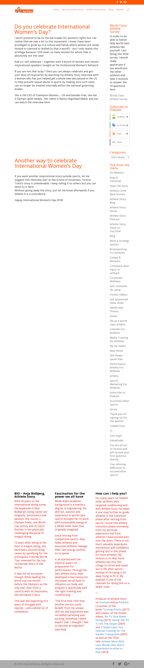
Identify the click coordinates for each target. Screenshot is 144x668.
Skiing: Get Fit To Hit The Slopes (112, 621)
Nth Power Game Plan (116, 357)
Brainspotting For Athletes (118, 250)
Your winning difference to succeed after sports (118, 469)
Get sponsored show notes (119, 301)
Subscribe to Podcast (117, 394)
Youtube (104, 602)
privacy (114, 375)
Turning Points (112, 609)
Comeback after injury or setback (119, 269)
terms (113, 409)
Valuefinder (117, 440)
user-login (116, 435)
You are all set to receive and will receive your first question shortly (119, 452)
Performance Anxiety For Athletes (118, 367)
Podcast (120, 10)
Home (56, 10)
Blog (111, 10)
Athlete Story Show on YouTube (118, 227)
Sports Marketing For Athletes (118, 384)
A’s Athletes (117, 172)
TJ (111, 430)
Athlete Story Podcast (118, 217)
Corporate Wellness (116, 279)
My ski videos (118, 346)
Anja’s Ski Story (119, 186)
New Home (116, 350)
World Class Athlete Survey (118, 97)
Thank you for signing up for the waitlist (118, 417)
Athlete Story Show (96, 10)
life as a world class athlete (118, 322)
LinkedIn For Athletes (117, 330)
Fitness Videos (118, 294)
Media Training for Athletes (119, 339)
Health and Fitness (116, 309)
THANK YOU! (117, 426)
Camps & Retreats (115, 259)
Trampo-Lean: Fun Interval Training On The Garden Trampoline (110, 630)
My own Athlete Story (73, 10)
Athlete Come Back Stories (118, 192)
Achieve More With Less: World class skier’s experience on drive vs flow (109, 647)
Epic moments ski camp (118, 287)
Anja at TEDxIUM (115, 179)
